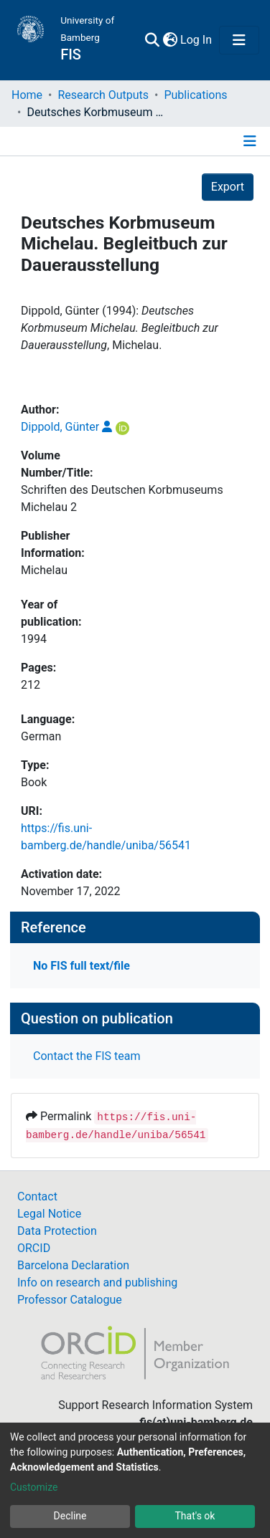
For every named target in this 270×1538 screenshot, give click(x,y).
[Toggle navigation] (239, 40)
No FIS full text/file (81, 966)
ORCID (33, 1248)
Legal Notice (49, 1214)
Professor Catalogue (69, 1300)
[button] (170, 40)
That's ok (195, 1516)
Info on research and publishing (97, 1282)
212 (30, 685)
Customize (33, 1487)
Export (227, 187)
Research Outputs (103, 95)
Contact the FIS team (87, 1056)
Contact (37, 1196)
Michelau (44, 570)
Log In (196, 40)
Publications (195, 95)
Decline (70, 1516)
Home (26, 95)
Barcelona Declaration (73, 1265)
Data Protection (57, 1231)
